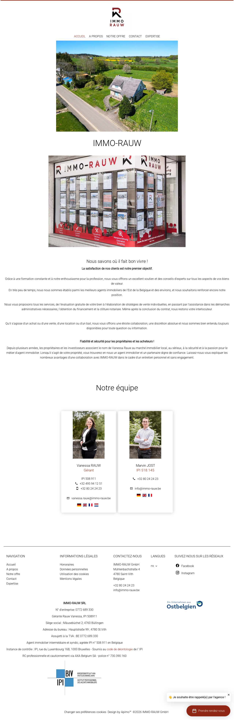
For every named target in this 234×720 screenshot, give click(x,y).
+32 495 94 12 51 (91, 483)
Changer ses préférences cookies (85, 712)
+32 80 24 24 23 (91, 488)
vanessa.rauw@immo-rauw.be (91, 498)
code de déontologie (120, 649)
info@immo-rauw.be (148, 488)
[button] (208, 710)
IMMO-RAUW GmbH (126, 564)
